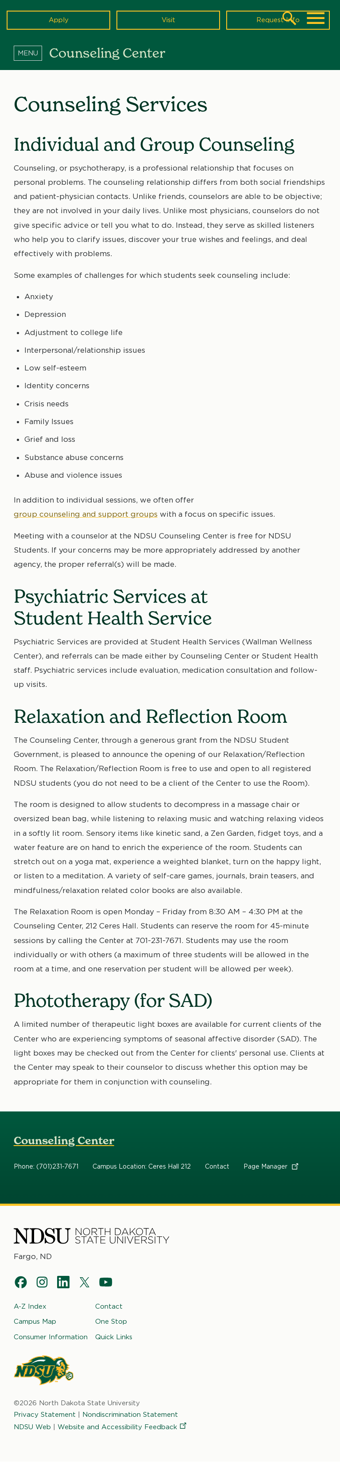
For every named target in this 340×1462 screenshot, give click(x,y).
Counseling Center (64, 1140)
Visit (168, 20)
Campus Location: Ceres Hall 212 (142, 1166)
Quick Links (113, 1337)
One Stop (111, 1322)
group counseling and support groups (86, 514)
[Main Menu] (315, 18)
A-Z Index (30, 1306)
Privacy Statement (45, 1415)
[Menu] (31, 53)
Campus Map (35, 1322)
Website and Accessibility (123, 1427)
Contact (217, 1166)
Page (271, 1166)
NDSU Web (32, 1427)
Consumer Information (51, 1337)
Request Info (278, 20)
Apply (59, 20)
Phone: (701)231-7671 (46, 1166)
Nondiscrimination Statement (130, 1415)
